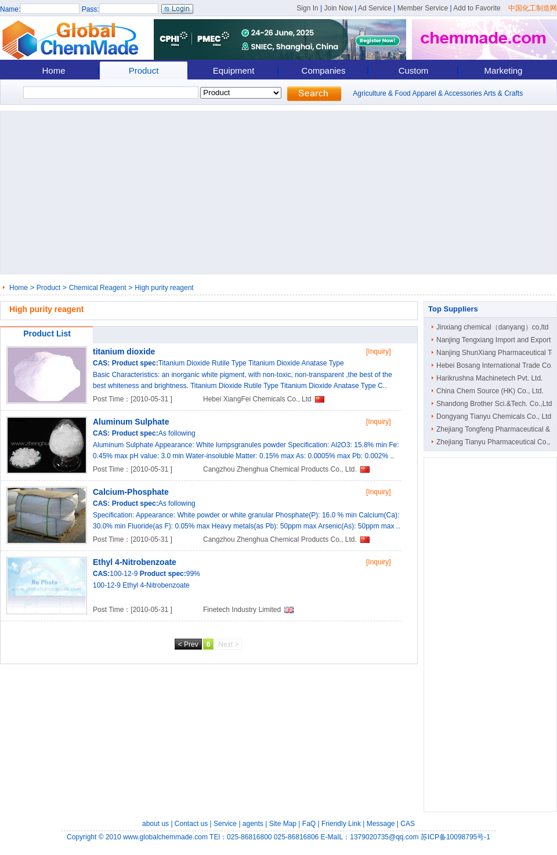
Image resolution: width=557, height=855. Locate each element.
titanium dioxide (124, 351)
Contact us (191, 824)
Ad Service (375, 8)
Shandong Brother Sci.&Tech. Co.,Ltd (494, 404)
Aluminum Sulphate (131, 421)
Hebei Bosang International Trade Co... (496, 365)
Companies (324, 70)
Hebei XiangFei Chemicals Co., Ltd (257, 399)
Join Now (338, 8)
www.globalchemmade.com (165, 837)
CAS (407, 824)
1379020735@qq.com (384, 837)
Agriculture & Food (381, 93)
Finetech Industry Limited (242, 610)
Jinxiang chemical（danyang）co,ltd (492, 327)
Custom (414, 70)
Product (144, 70)
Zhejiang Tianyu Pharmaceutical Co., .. (496, 442)
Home (53, 70)
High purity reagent (164, 288)
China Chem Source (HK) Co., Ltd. (490, 391)
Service (225, 824)
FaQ (309, 824)
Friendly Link (341, 824)
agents (253, 824)
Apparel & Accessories (447, 93)
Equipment (234, 70)
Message (381, 824)
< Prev (188, 644)
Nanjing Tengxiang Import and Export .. (496, 340)
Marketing (503, 70)
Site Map (282, 824)
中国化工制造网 (532, 8)
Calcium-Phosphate (131, 492)
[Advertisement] (203, 192)
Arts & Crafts (503, 93)
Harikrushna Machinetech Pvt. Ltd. (489, 378)
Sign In (307, 8)
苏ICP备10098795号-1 (455, 837)
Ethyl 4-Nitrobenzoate (134, 562)
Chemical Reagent (97, 288)
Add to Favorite (476, 8)
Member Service (422, 8)
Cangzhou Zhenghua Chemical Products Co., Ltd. (280, 469)
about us (155, 824)
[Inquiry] (378, 351)
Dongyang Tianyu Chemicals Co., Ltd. (494, 416)
